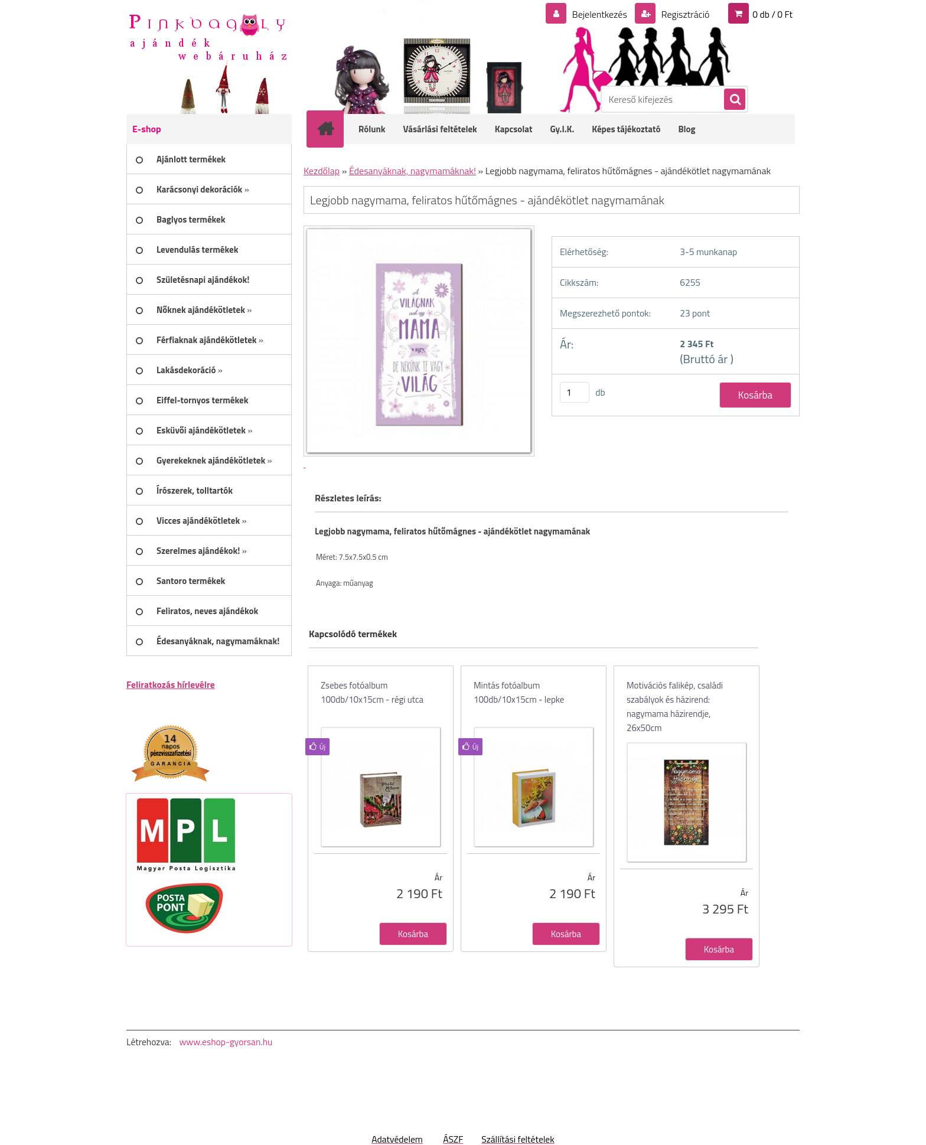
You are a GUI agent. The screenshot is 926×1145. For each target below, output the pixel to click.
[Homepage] (333, 128)
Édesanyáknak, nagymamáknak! (412, 171)
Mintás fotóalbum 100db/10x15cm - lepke (519, 692)
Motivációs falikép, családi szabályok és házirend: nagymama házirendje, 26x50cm (675, 706)
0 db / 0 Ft (772, 14)
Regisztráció (684, 14)
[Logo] (207, 36)
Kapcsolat (514, 129)
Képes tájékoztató (626, 129)
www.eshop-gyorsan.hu (225, 1042)
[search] (734, 100)
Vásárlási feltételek (440, 129)
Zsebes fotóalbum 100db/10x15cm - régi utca (372, 692)
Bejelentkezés (599, 14)
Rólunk (372, 129)
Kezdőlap (322, 171)
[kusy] (574, 392)
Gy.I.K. (562, 129)
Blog (686, 129)
